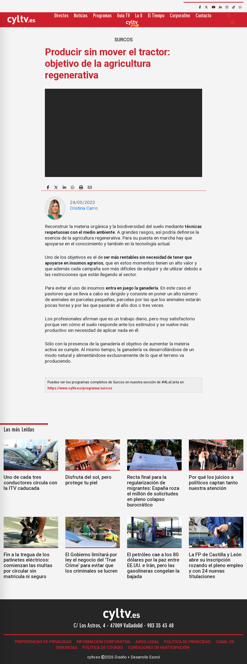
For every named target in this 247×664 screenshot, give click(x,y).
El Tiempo (156, 16)
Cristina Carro (84, 208)
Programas (102, 16)
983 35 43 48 (160, 626)
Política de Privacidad (187, 641)
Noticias (81, 16)
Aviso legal (147, 641)
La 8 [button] (138, 16)
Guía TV (123, 16)
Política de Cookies (102, 647)
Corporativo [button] (180, 16)
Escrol (154, 657)
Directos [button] (61, 16)
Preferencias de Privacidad (43, 641)
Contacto (203, 16)
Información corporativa (103, 641)
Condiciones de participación (158, 647)
